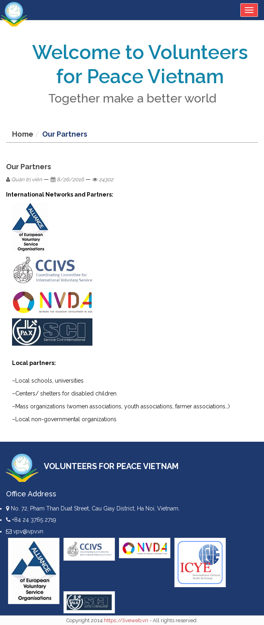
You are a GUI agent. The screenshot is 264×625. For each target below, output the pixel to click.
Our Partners (64, 134)
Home (22, 134)
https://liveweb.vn (126, 620)
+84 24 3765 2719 (31, 519)
